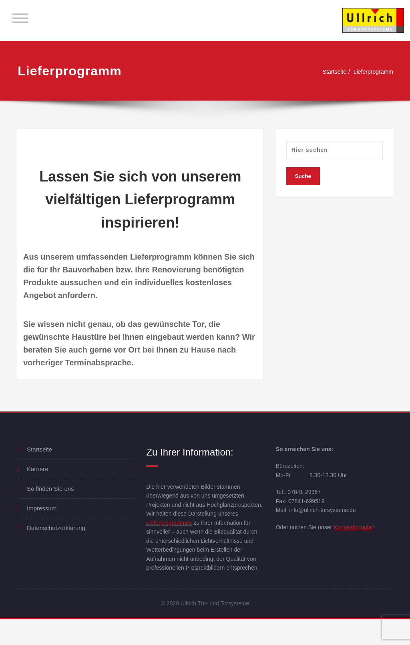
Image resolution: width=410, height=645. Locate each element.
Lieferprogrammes (170, 535)
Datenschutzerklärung (56, 527)
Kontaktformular (359, 531)
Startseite (330, 71)
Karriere (37, 469)
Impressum (41, 508)
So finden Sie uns (50, 488)
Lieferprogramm (372, 71)
